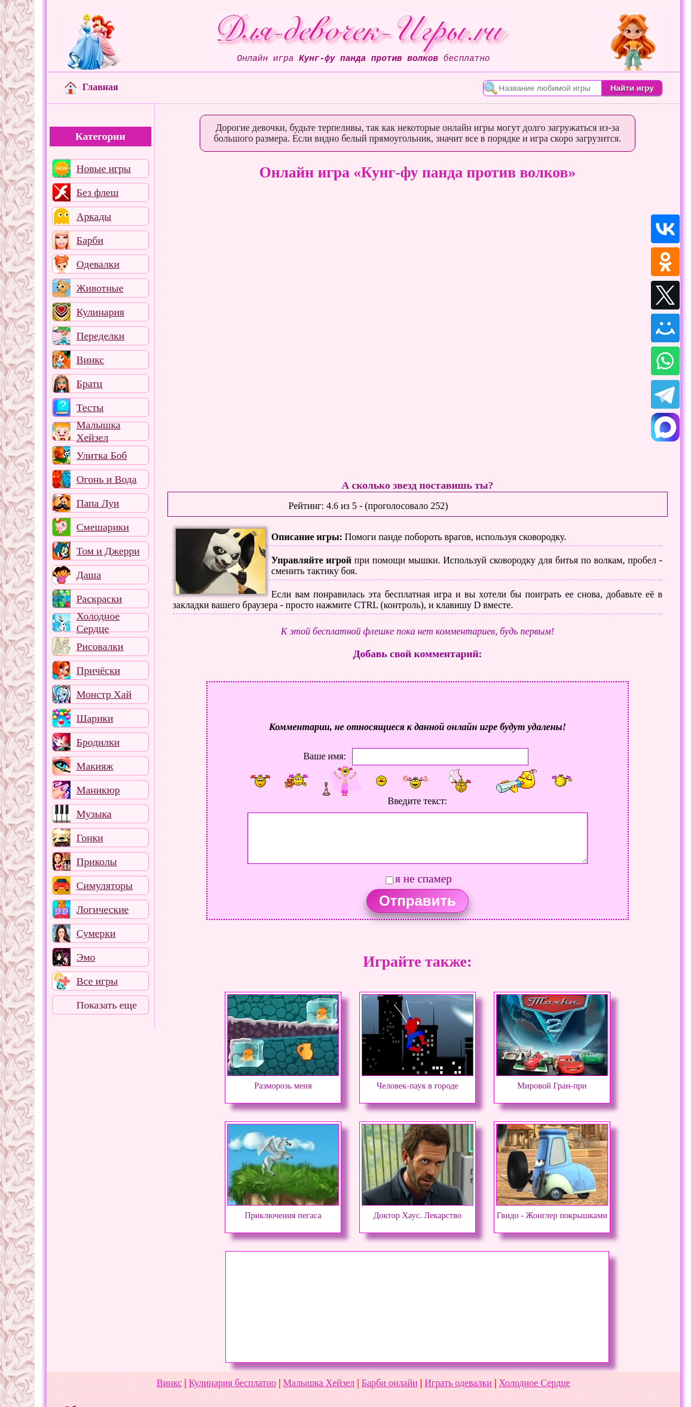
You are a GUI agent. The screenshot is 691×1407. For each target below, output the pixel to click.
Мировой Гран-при (552, 1080)
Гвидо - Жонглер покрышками (552, 1210)
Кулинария (100, 312)
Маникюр (98, 790)
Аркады (94, 216)
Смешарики (103, 527)
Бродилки (98, 742)
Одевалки (98, 264)
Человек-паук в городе (417, 1080)
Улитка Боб (102, 455)
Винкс (90, 360)
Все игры (97, 981)
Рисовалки (100, 646)
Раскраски (99, 599)
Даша (89, 575)
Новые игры (104, 168)
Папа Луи (98, 503)
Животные (100, 288)
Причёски (98, 670)
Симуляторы (105, 885)
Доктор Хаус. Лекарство (417, 1210)
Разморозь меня (283, 1080)
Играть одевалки (458, 1383)
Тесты (90, 407)
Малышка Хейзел (99, 431)
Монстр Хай (104, 694)
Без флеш (98, 192)
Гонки (90, 838)
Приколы (97, 862)
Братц (89, 384)
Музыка (94, 814)
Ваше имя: (324, 756)
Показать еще (107, 1005)
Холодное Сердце (98, 622)
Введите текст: (417, 801)
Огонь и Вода (107, 479)
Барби (90, 240)
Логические (103, 909)
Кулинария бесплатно (232, 1383)
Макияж (95, 766)
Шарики (95, 718)
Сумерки (96, 933)
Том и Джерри (108, 551)
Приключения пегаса (283, 1210)
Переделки (100, 336)
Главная (91, 87)
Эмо (86, 957)
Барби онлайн (390, 1383)
